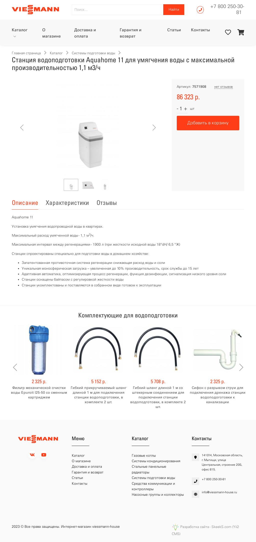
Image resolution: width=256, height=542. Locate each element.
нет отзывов (223, 87)
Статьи (174, 30)
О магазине (51, 33)
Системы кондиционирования (156, 461)
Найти (173, 9)
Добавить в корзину (207, 123)
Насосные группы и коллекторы (158, 494)
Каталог (20, 30)
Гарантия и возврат (131, 33)
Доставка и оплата (85, 33)
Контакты (200, 30)
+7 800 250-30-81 (227, 9)
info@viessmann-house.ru (219, 492)
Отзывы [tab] (106, 202)
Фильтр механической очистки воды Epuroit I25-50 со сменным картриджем (39, 392)
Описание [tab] (25, 202)
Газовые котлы (144, 455)
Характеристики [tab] (67, 202)
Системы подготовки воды (93, 53)
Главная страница (26, 53)
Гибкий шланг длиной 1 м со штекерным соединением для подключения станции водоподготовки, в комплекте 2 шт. (158, 397)
